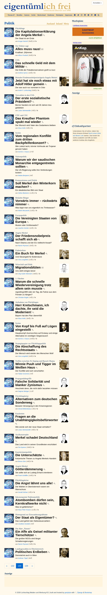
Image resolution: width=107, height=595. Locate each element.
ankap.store (98, 88)
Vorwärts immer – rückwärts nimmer (36, 201)
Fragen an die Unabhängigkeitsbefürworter (36, 418)
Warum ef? (11, 15)
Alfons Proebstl (23, 55)
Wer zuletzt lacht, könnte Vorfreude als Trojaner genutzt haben (35, 147)
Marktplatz (59, 15)
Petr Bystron (22, 447)
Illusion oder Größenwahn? (26, 225)
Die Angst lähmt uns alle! (36, 482)
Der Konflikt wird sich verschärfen (29, 371)
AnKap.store (77, 42)
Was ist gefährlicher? (24, 507)
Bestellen (19, 15)
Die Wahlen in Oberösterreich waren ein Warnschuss (32, 488)
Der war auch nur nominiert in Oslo (30, 87)
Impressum (68, 15)
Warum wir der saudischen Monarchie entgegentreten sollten (36, 161)
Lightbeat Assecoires (80, 25)
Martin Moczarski (23, 210)
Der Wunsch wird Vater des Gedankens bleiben (35, 125)
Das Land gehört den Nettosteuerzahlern (32, 521)
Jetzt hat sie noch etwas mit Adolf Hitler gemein (36, 81)
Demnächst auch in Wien (26, 555)
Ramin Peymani (23, 245)
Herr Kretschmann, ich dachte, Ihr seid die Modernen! (36, 307)
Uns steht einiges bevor (25, 271)
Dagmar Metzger (23, 391)
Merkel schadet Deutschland (36, 437)
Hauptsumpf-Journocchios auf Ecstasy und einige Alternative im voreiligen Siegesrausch (36, 334)
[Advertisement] (88, 109)
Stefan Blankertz (23, 193)
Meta (66, 23)
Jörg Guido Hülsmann (25, 274)
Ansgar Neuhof (23, 41)
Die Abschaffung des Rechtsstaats (36, 347)
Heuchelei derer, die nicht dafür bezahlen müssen (36, 388)
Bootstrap (88, 592)
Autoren (26, 15)
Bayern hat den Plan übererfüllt (28, 315)
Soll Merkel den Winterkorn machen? (36, 183)
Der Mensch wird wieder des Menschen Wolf (34, 353)
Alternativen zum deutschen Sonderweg (36, 399)
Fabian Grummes (23, 374)
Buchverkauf (42, 15)
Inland (59, 23)
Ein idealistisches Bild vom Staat (29, 190)
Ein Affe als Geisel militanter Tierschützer (36, 532)
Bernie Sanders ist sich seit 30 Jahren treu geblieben (33, 106)
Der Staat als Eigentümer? (36, 516)
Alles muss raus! (36, 48)
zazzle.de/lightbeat (95, 38)
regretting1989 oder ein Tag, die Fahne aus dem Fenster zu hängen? (35, 293)
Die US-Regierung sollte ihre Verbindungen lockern (33, 171)
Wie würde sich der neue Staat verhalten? (33, 427)
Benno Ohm (22, 461)
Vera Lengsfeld (23, 260)
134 (26, 566)
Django (80, 592)
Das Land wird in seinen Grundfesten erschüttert (36, 444)
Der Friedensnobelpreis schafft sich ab (36, 236)
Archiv (33, 15)
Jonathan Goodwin (24, 524)
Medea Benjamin (23, 175)
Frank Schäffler (23, 475)
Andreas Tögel (22, 558)
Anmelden (97, 3)
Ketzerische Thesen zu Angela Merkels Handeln (35, 458)
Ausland (50, 23)
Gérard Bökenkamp (24, 409)
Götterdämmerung (36, 468)
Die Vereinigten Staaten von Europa (36, 218)
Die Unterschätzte (36, 454)
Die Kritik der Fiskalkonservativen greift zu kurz (35, 70)
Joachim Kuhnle (23, 228)
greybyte (68, 592)
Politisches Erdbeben (36, 551)
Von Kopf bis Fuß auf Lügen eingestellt (36, 326)
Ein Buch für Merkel (36, 252)
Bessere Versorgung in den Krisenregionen (33, 406)
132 (12, 566)
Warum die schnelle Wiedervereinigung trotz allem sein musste (36, 283)
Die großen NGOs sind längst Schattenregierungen (27, 539)
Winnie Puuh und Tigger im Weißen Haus (36, 364)
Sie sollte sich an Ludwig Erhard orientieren (33, 472)
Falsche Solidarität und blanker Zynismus (36, 382)
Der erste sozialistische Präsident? (36, 98)
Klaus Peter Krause (24, 510)
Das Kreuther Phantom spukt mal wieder (36, 118)
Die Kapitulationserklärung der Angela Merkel (36, 32)
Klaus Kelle (21, 128)
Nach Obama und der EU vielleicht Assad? (33, 243)
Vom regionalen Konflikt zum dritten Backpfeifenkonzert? (36, 138)
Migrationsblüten (36, 266)
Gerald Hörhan (23, 492)
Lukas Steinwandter (24, 110)
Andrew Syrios (22, 73)
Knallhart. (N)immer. (23, 52)
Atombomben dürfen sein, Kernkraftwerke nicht (36, 500)
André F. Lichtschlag (24, 90)
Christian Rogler (23, 297)
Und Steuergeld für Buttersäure (28, 257)
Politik (9, 23)
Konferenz (51, 15)
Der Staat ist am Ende (24, 38)
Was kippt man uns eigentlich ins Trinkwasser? (35, 208)
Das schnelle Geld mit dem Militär (36, 63)
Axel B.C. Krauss (23, 152)
